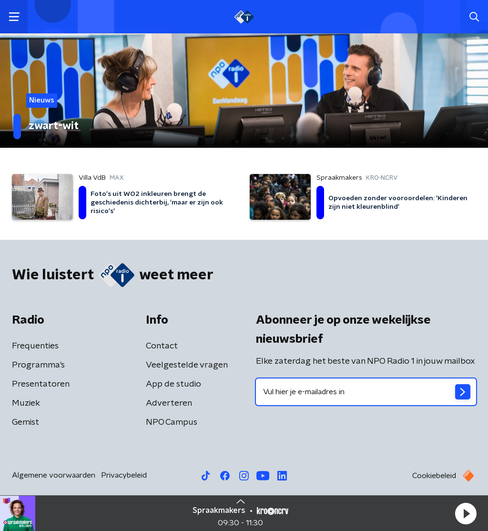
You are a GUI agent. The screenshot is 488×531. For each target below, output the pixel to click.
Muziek (26, 403)
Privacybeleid (124, 475)
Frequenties (35, 346)
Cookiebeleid (434, 476)
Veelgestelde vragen (187, 365)
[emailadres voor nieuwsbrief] (366, 391)
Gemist (25, 422)
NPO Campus (171, 422)
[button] (465, 513)
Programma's (38, 365)
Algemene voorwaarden (53, 475)
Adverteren (169, 403)
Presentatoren (41, 384)
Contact (162, 346)
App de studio (173, 384)
